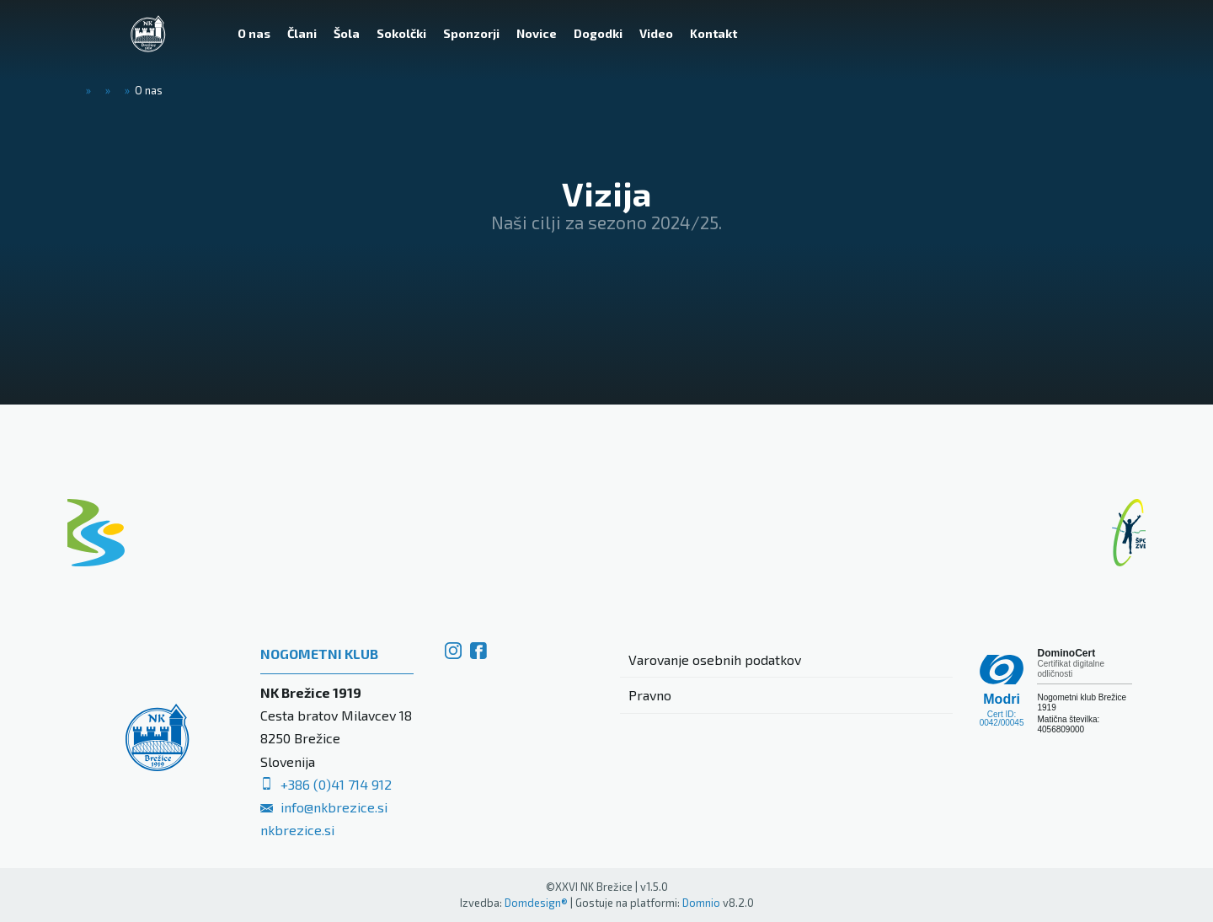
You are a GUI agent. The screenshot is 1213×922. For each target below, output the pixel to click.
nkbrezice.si (297, 830)
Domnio (701, 902)
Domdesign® (536, 902)
